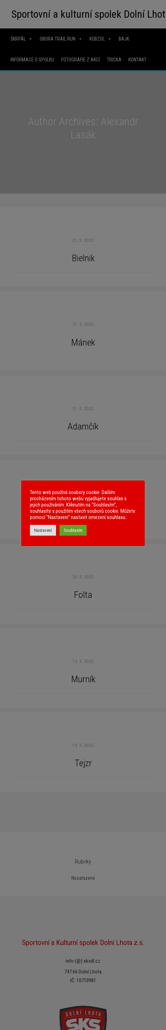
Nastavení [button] (43, 530)
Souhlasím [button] (73, 530)
